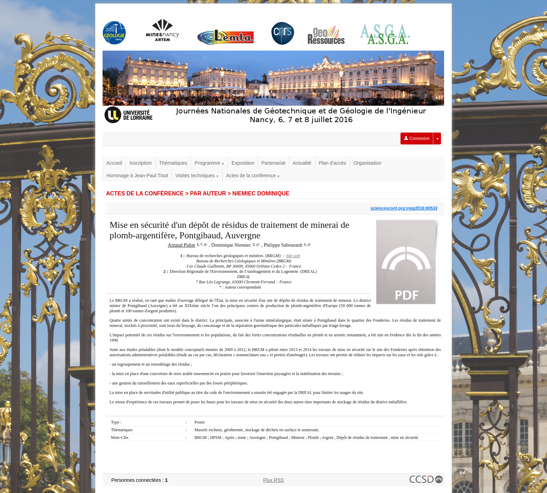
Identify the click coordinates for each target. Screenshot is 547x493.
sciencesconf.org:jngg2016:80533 (403, 208)
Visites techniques (197, 175)
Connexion (416, 138)
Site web (293, 255)
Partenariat (273, 163)
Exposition (243, 163)
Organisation (367, 163)
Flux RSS (273, 480)
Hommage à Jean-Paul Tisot (137, 175)
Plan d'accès (332, 163)
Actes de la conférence (253, 175)
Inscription (140, 163)
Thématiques (173, 163)
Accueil (114, 163)
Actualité (302, 163)
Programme (209, 163)
